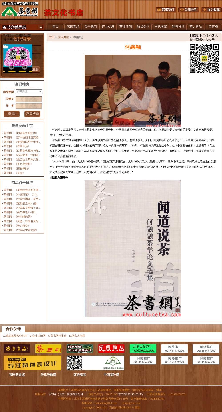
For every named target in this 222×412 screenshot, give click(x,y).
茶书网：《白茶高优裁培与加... (22, 150)
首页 (55, 26)
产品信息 (108, 26)
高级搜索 (32, 114)
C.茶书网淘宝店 (57, 335)
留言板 (213, 26)
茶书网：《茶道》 (14, 172)
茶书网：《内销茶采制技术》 (21, 133)
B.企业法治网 (38, 335)
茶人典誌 (196, 26)
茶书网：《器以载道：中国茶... (22, 155)
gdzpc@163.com (131, 403)
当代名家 (161, 26)
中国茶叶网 (111, 375)
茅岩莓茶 (80, 375)
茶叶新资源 (17, 375)
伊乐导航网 (48, 375)
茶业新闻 (125, 26)
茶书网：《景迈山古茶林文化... (22, 159)
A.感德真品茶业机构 (15, 335)
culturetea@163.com (106, 403)
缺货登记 (143, 26)
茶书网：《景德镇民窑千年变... (22, 141)
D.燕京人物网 (77, 335)
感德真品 (73, 26)
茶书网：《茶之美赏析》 (18, 164)
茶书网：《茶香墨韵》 (17, 168)
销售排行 (178, 26)
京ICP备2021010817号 (131, 394)
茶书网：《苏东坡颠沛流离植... (22, 137)
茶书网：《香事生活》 (17, 146)
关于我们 (90, 26)
